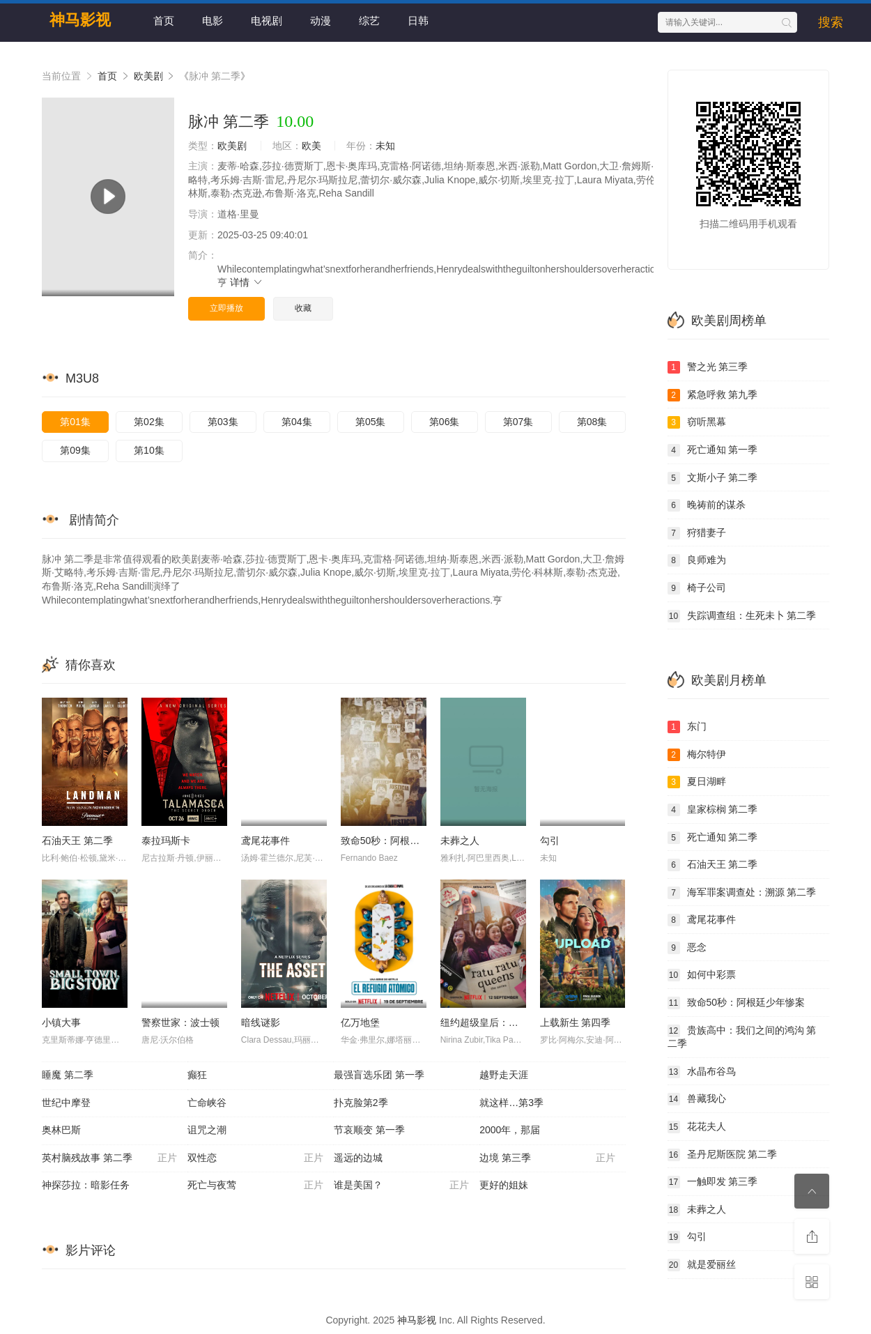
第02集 (149, 421)
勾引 (550, 840)
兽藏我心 (697, 1099)
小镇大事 (61, 1022)
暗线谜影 (260, 1022)
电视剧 (266, 20)
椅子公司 (697, 588)
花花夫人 (697, 1127)
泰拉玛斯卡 (165, 840)
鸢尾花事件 (265, 840)
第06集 (444, 421)
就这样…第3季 (511, 1102)
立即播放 (226, 308)
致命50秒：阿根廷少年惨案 (400, 840)
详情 (246, 282)
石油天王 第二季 (77, 840)
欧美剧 (148, 76)
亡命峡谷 (206, 1102)
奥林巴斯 (61, 1129)
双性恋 (255, 1158)
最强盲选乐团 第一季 (379, 1074)
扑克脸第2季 (361, 1102)
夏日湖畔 (697, 782)
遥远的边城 (358, 1157)
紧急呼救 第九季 (713, 395)
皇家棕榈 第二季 (713, 810)
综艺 (369, 20)
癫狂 (197, 1074)
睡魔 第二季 (67, 1074)
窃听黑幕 (697, 422)
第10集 (149, 450)
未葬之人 (459, 840)
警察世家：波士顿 (180, 1022)
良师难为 (697, 560)
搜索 (830, 22)
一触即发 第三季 (713, 1182)
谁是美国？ (401, 1186)
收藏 (303, 308)
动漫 (320, 20)
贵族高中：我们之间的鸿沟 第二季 (742, 1037)
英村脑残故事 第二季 (109, 1158)
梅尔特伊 (697, 755)
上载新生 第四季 (575, 1022)
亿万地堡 (360, 1022)
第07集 (518, 421)
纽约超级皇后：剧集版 (489, 1022)
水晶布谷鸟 (702, 1072)
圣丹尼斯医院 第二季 (723, 1155)
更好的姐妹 (503, 1184)
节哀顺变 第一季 (369, 1129)
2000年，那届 (509, 1129)
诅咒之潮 (206, 1129)
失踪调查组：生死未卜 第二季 (742, 616)
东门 (687, 727)
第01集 (75, 421)
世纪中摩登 (66, 1102)
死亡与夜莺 (255, 1186)
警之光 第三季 (708, 367)
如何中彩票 (702, 975)
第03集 (223, 421)
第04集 (297, 421)
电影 (212, 20)
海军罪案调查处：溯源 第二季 (742, 893)
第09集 (75, 450)
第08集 (592, 421)
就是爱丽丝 (702, 1265)
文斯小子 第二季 (713, 478)
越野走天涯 (503, 1074)
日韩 (418, 20)
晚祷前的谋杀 (707, 505)
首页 (163, 20)
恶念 (687, 948)
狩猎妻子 (697, 533)
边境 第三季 (547, 1158)
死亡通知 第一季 (713, 450)
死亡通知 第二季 (713, 837)
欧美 (311, 145)
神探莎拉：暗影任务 (86, 1184)
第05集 (370, 421)
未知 (385, 145)
